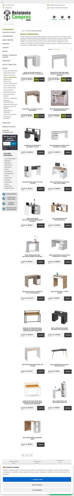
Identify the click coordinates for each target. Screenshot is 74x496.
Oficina (4, 68)
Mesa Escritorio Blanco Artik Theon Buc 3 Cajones (59, 255)
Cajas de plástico (8, 32)
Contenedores (7, 36)
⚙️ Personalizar (37, 490)
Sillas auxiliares (9, 85)
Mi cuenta (62, 18)
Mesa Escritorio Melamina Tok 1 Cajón (32, 365)
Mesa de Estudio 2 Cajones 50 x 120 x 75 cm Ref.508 (32, 292)
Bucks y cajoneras (10, 98)
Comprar (41, 79)
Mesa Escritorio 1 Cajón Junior (59, 292)
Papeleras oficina (9, 114)
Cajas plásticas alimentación (9, 186)
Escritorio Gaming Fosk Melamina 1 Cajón (32, 146)
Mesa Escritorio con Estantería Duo (59, 219)
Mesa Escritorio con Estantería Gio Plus (59, 401)
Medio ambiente (7, 40)
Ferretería (6, 60)
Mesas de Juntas (9, 75)
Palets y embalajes (9, 64)
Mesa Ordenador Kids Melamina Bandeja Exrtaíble (32, 255)
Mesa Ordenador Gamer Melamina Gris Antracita (59, 328)
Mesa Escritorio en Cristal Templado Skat (59, 365)
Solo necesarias (37, 485)
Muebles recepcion (10, 104)
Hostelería (6, 123)
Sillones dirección (10, 83)
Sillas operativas (9, 87)
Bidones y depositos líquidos (8, 165)
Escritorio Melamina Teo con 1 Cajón (32, 182)
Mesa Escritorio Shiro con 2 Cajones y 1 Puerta (59, 146)
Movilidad (5, 43)
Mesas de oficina (9, 73)
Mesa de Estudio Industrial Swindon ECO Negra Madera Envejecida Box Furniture (32, 329)
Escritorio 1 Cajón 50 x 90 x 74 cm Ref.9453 (32, 109)
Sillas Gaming (8, 90)
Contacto (54, 18)
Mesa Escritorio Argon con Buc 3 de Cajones (59, 182)
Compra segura (11, 194)
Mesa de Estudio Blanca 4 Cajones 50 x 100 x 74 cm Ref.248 (32, 73)
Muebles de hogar (9, 126)
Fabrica (5, 51)
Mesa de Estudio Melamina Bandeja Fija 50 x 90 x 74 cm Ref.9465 (59, 74)
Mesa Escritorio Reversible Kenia (32, 438)
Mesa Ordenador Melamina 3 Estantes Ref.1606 (59, 109)
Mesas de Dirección (10, 71)
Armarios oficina (9, 92)
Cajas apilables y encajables (8, 171)
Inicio (23, 31)
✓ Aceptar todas (37, 479)
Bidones (7, 161)
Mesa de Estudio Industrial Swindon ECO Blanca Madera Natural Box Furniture (32, 402)
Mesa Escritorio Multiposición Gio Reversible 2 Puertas (32, 220)
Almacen (5, 47)
